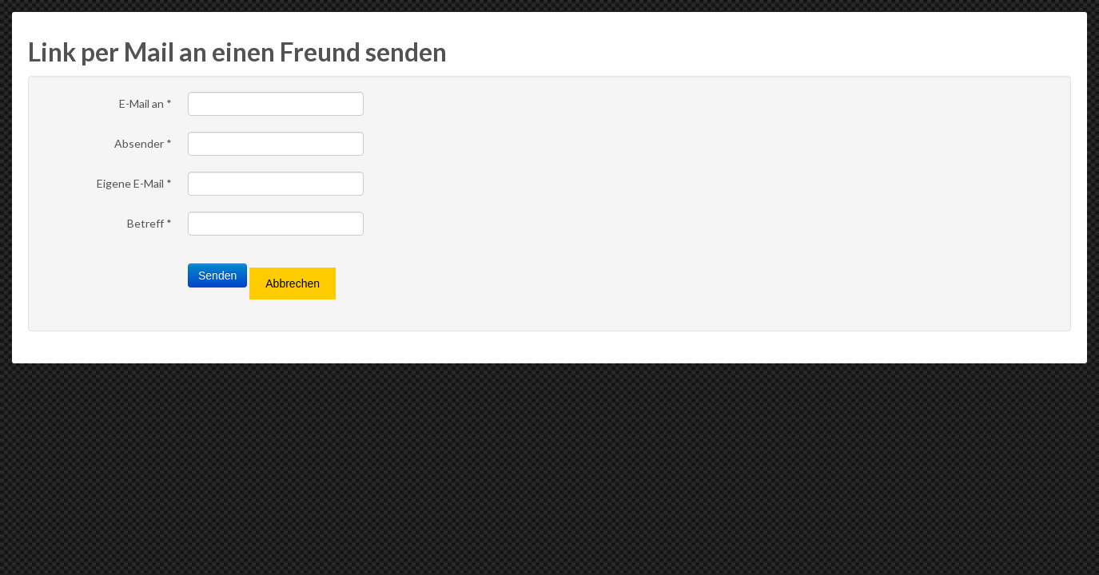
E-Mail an (145, 103)
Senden (217, 275)
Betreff (149, 223)
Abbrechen (292, 283)
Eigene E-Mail (134, 183)
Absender (143, 143)
